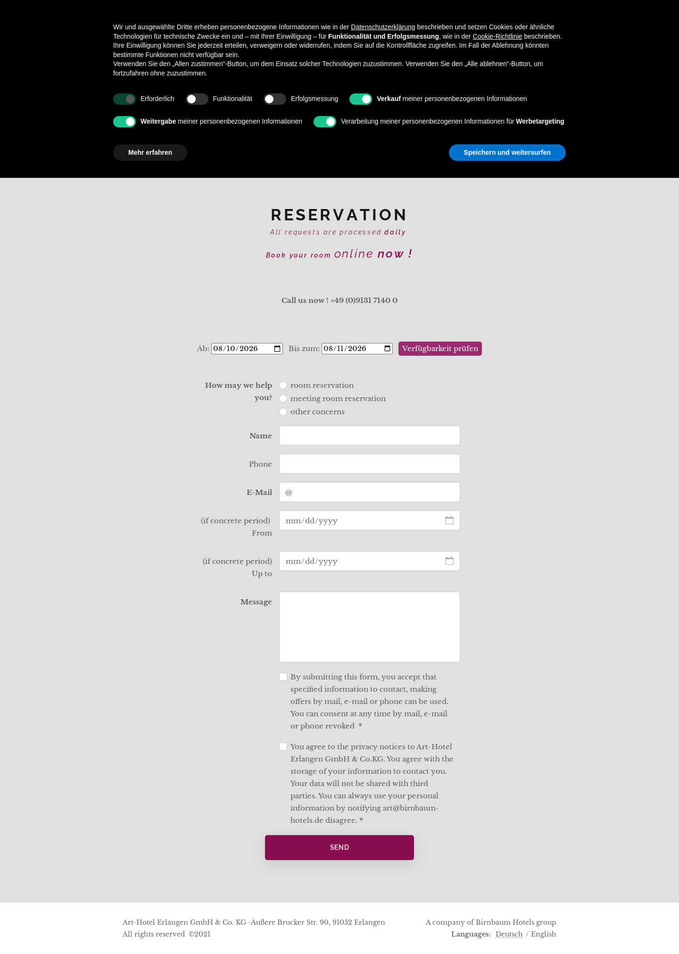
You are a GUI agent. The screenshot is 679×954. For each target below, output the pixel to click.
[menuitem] (265, 154)
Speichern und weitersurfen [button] (507, 928)
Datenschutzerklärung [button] (383, 803)
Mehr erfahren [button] (150, 928)
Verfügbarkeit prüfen (440, 348)
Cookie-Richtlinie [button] (497, 812)
